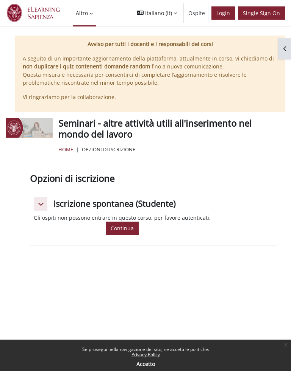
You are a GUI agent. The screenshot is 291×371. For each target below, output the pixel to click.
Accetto (145, 364)
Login (223, 13)
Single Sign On (261, 13)
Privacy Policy (145, 354)
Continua (122, 228)
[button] (157, 13)
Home (65, 149)
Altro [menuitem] (82, 13)
